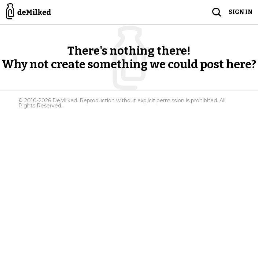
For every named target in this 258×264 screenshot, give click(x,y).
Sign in (241, 11)
